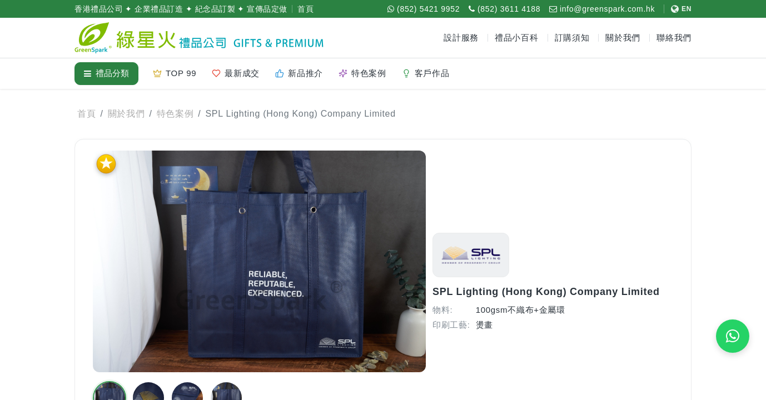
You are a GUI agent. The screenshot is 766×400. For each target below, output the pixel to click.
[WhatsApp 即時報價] (732, 336)
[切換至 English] (678, 8)
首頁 (305, 9)
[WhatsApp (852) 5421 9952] (423, 9)
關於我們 (126, 113)
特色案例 (175, 113)
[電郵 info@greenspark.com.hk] (602, 9)
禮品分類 (106, 73)
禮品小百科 (517, 37)
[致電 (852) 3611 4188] (504, 9)
